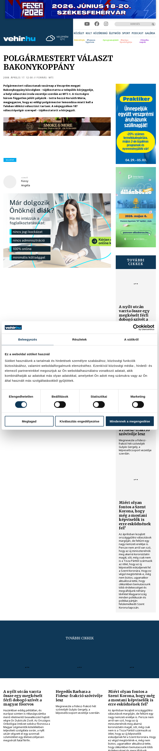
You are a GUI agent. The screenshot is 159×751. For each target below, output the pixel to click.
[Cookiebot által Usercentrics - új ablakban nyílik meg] (136, 327)
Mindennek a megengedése (130, 421)
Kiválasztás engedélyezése (79, 421)
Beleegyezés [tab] (27, 339)
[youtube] (87, 24)
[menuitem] (79, 33)
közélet (10, 159)
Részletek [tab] (79, 339)
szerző (24, 178)
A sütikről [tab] (131, 339)
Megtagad (29, 421)
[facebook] (96, 24)
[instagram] (106, 24)
